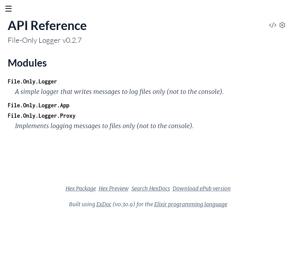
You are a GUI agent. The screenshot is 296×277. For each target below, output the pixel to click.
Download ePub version (202, 188)
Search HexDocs (150, 188)
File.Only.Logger (32, 81)
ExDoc (103, 204)
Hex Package (81, 188)
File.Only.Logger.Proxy (42, 115)
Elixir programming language (190, 204)
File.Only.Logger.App (38, 105)
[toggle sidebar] (8, 9)
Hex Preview (114, 188)
